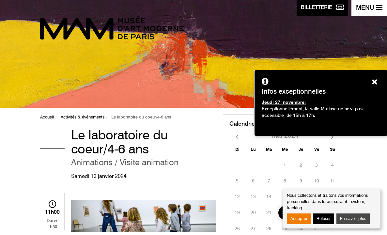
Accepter (298, 219)
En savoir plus (353, 219)
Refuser (324, 219)
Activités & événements (82, 117)
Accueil (47, 117)
